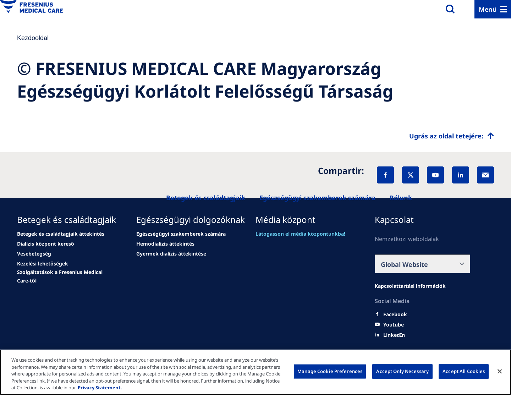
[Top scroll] (451, 136)
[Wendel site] (60, 234)
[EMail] (485, 174)
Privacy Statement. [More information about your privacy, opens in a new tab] (100, 387)
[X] (410, 174)
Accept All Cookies (464, 371)
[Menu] (492, 9)
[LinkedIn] (460, 174)
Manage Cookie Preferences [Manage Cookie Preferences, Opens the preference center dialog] (329, 371)
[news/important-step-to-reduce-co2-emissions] (45, 244)
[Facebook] (385, 174)
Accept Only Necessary (402, 371)
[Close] (499, 371)
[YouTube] (435, 174)
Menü (488, 9)
